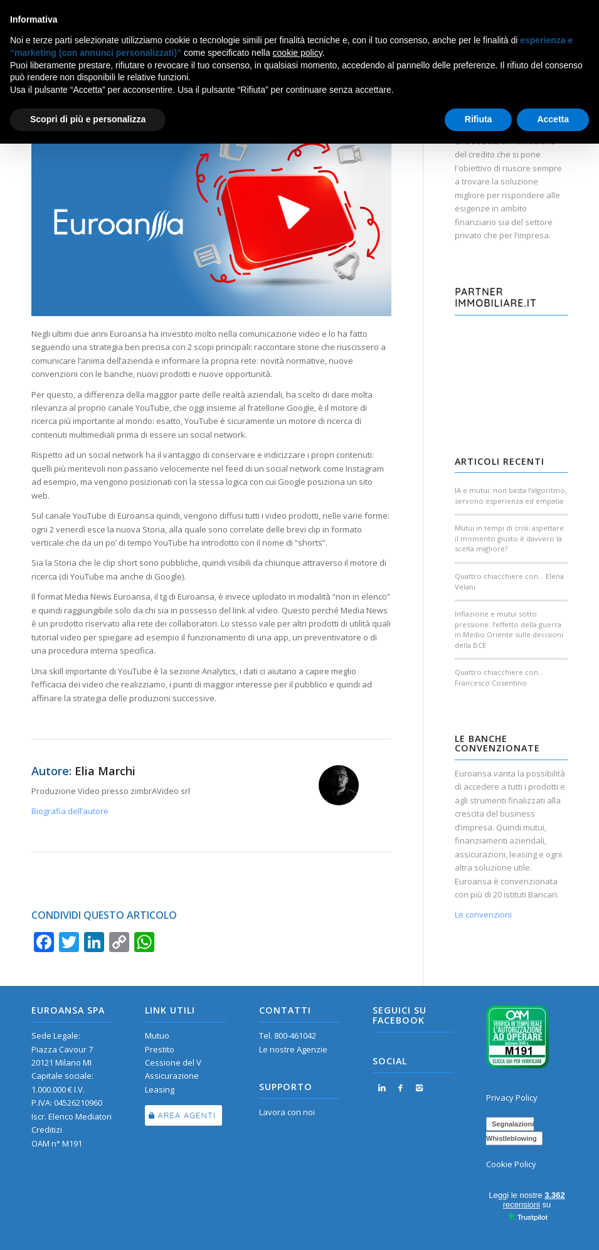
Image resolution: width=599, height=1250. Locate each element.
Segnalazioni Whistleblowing (511, 1130)
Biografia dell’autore (70, 811)
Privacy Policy (512, 1097)
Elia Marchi (105, 770)
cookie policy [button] (297, 53)
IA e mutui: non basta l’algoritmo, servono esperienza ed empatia (511, 495)
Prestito (159, 1049)
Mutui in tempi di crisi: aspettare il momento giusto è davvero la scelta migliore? (509, 538)
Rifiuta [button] (478, 119)
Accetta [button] (553, 119)
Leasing (159, 1089)
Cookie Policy (511, 1164)
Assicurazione (172, 1075)
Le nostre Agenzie (293, 1049)
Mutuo (157, 1035)
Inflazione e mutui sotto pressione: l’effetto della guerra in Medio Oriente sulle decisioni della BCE (509, 629)
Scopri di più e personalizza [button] (88, 119)
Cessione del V (173, 1062)
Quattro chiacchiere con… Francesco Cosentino (499, 677)
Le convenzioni (483, 914)
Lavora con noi (287, 1112)
